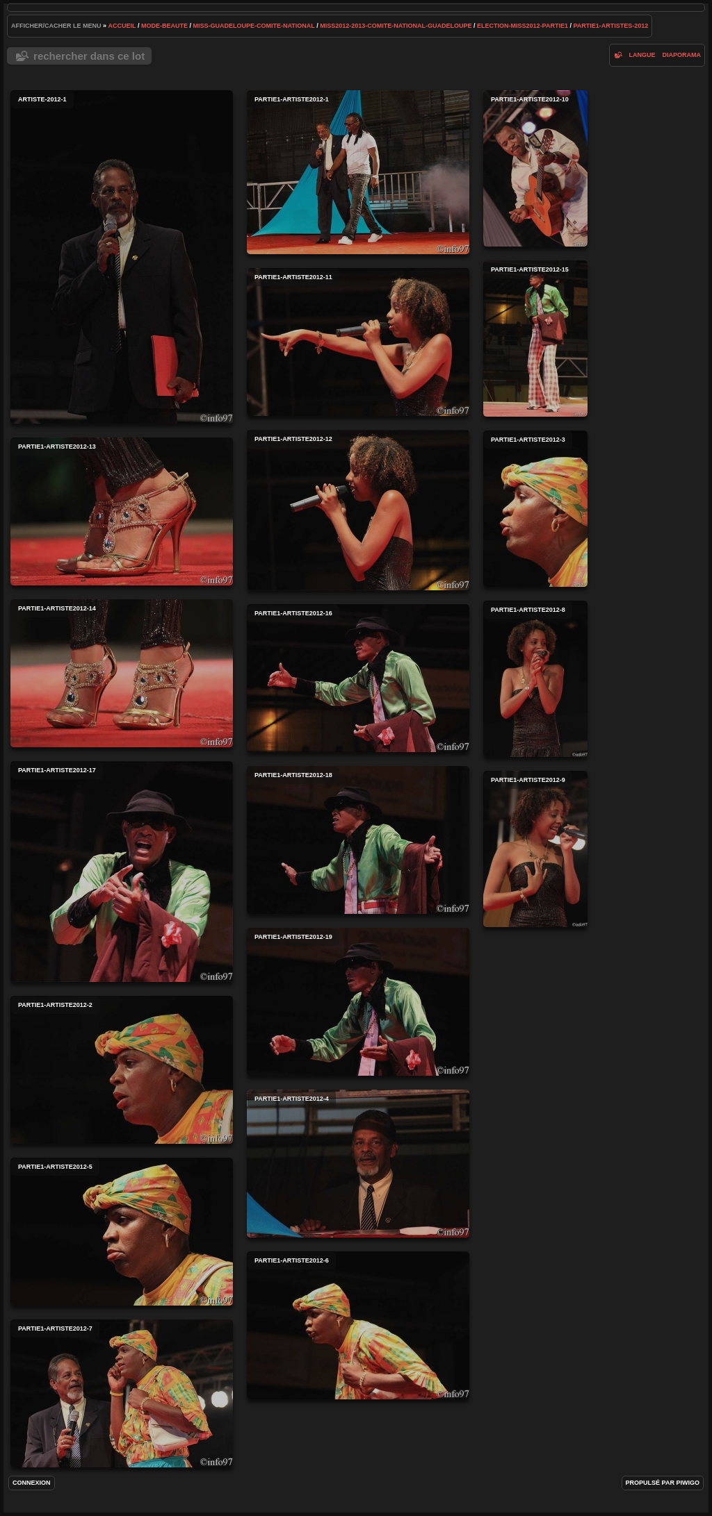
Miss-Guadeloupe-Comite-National (253, 25)
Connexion (32, 1482)
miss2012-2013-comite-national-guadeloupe (395, 25)
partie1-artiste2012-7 (121, 1393)
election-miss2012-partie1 (522, 25)
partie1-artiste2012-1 (358, 172)
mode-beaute (164, 25)
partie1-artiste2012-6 (358, 1325)
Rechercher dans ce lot (89, 56)
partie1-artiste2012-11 (358, 342)
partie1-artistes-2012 (610, 25)
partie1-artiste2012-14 (121, 673)
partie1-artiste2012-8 (535, 679)
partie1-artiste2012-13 (121, 511)
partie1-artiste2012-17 (121, 871)
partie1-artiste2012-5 (121, 1232)
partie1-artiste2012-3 (535, 509)
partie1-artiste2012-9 (535, 849)
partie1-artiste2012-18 (358, 840)
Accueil (122, 25)
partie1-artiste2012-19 (358, 1002)
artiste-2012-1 (121, 257)
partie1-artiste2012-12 (358, 510)
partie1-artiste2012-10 (535, 168)
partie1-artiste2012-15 (535, 338)
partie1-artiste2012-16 (358, 678)
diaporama (681, 54)
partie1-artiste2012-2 (121, 1070)
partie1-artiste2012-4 (358, 1164)
